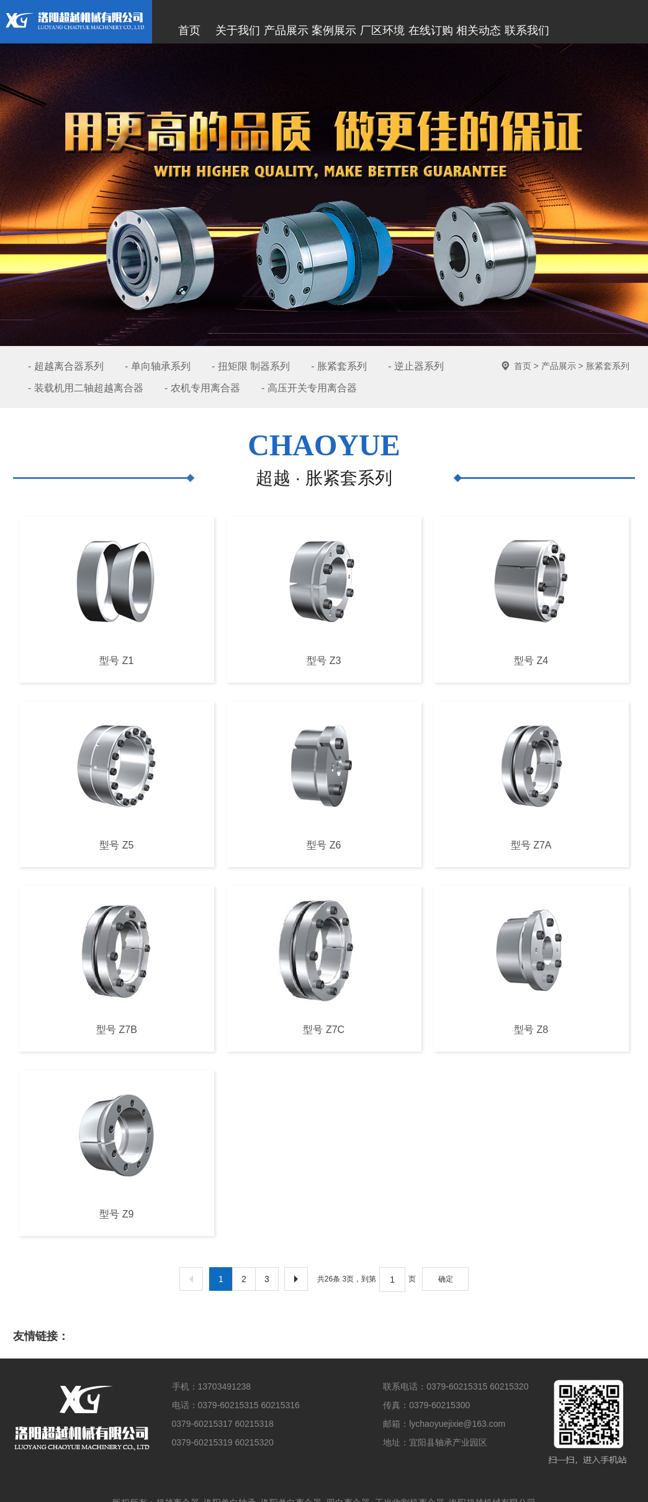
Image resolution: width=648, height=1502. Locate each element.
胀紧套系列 (607, 366)
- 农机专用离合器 (202, 388)
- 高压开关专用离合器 (309, 388)
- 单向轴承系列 (158, 366)
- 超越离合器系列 (66, 366)
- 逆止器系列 (416, 366)
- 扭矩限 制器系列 (251, 366)
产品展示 (558, 366)
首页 (522, 366)
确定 (445, 1279)
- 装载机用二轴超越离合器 (85, 388)
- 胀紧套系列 (339, 366)
